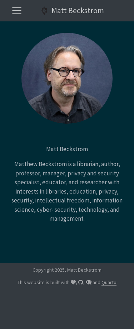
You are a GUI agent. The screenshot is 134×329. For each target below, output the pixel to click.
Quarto (108, 282)
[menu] (17, 11)
